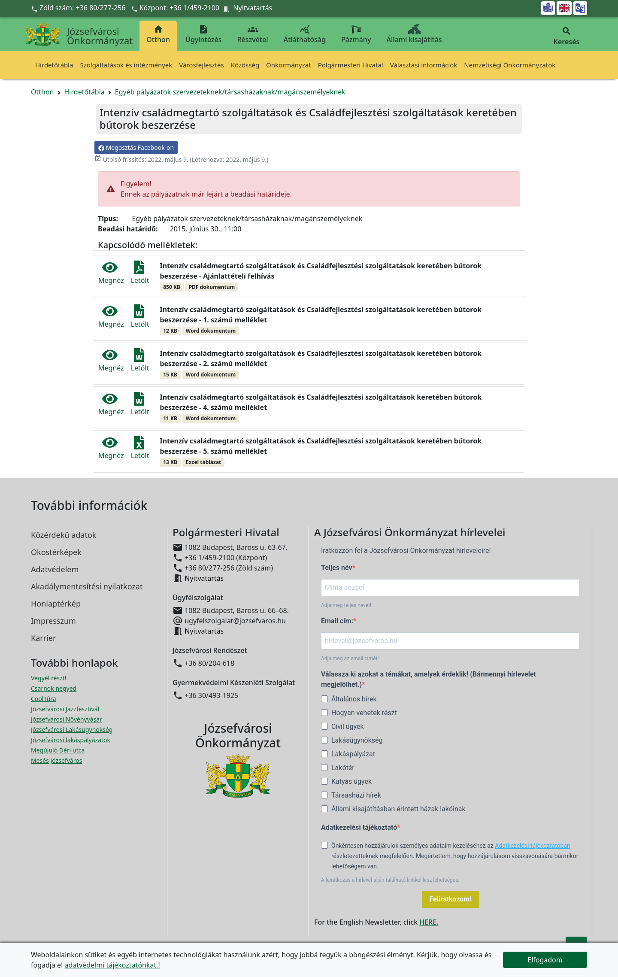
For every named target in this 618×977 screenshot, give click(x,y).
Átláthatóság (305, 34)
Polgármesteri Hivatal (350, 65)
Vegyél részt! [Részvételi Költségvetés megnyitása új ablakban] (48, 678)
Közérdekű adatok (63, 535)
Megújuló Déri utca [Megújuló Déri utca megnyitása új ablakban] (58, 750)
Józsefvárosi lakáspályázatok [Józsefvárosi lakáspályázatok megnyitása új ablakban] (70, 740)
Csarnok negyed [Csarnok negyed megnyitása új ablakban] (53, 688)
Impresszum (53, 621)
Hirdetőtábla (54, 65)
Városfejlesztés (201, 65)
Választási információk (423, 65)
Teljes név (336, 568)
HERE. (428, 922)
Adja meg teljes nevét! (346, 605)
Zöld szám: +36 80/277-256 (79, 7)
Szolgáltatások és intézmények (126, 65)
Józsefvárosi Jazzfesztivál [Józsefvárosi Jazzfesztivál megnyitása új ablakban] (65, 709)
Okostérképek (56, 552)
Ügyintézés (203, 34)
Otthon (158, 34)
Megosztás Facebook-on (136, 147)
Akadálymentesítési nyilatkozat (86, 586)
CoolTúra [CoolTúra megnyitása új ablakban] (43, 699)
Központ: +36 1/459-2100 (179, 7)
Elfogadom (545, 960)
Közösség (245, 65)
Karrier (43, 638)
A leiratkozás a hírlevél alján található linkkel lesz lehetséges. (390, 880)
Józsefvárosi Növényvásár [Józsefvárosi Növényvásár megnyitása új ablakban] (66, 719)
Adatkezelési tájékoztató (359, 827)
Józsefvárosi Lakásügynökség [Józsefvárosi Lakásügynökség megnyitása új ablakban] (71, 729)
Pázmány (356, 34)
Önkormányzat (288, 65)
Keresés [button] (566, 36)
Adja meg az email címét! (350, 658)
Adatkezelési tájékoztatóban (532, 845)
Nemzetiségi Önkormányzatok (509, 65)
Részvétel (252, 34)
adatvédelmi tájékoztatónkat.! (112, 965)
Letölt (140, 273)
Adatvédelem (55, 569)
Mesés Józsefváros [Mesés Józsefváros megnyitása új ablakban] (56, 760)
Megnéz (111, 273)
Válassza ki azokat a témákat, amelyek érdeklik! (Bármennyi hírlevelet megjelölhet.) (428, 679)
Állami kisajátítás (414, 34)
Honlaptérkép (56, 603)
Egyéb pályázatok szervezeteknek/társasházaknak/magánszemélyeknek (230, 92)
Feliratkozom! (451, 899)
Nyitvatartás (252, 7)
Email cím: (337, 621)
